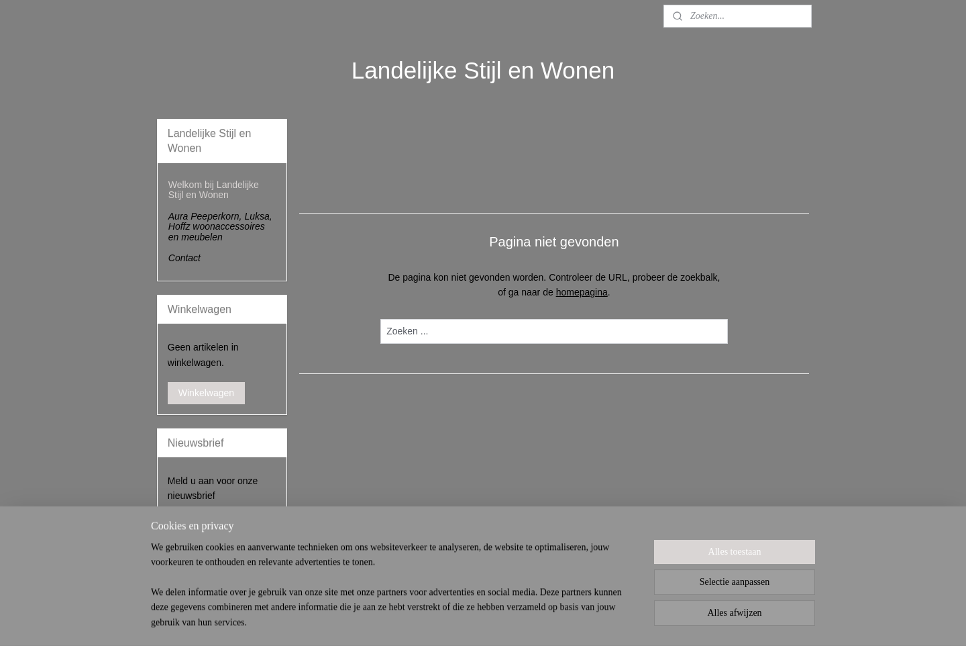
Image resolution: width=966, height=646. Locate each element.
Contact (184, 257)
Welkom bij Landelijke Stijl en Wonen (213, 189)
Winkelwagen (206, 392)
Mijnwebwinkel (632, 621)
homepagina (582, 292)
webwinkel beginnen (528, 621)
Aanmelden (202, 525)
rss (485, 621)
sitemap (460, 621)
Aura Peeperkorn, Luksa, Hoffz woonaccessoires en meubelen (220, 226)
